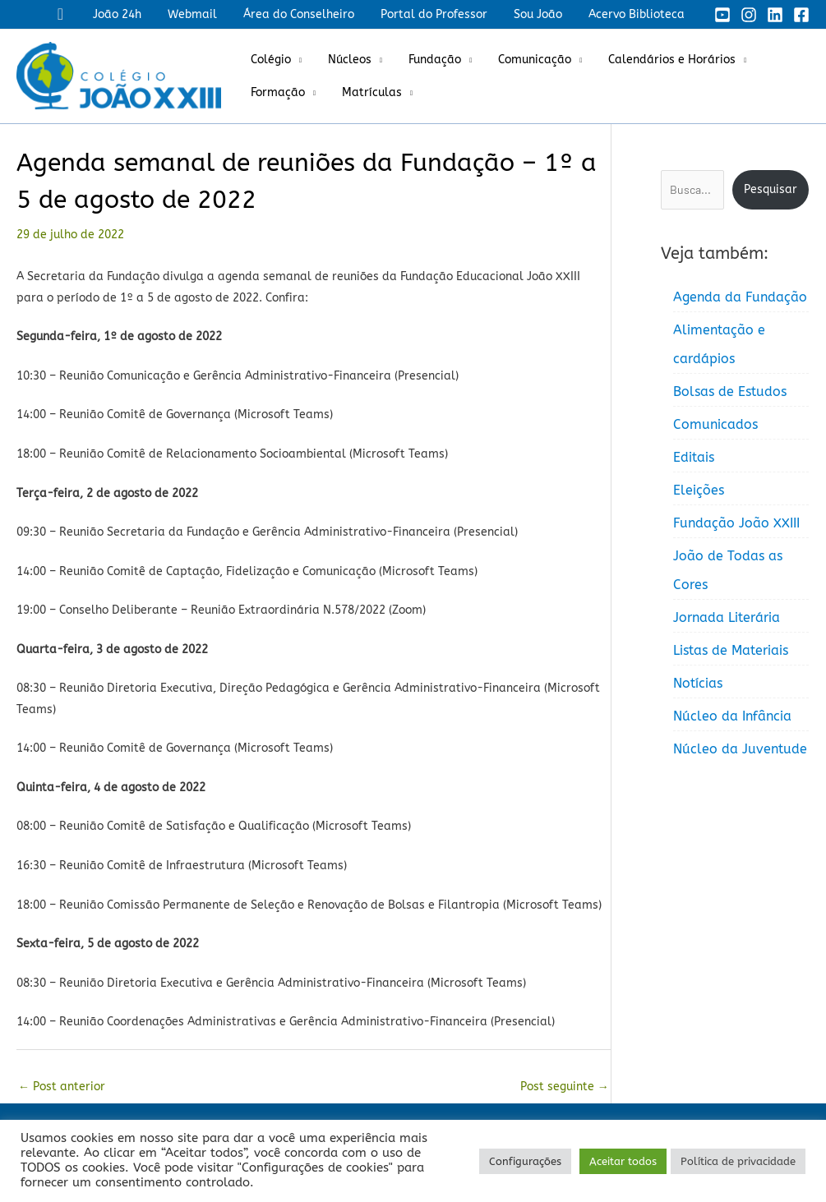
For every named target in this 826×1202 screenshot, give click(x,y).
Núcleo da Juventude (740, 749)
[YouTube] (722, 15)
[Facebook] (801, 15)
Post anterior (61, 1087)
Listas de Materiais (730, 650)
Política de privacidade (738, 1161)
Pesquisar (770, 189)
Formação (276, 92)
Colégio (269, 60)
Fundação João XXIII (736, 523)
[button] (80, 14)
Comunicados (715, 424)
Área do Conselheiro (310, 14)
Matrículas (367, 92)
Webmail (207, 14)
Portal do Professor (442, 14)
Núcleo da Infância (732, 716)
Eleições (698, 490)
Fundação (426, 60)
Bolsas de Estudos (730, 391)
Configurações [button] (525, 1161)
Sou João (543, 14)
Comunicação (523, 60)
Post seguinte (564, 1087)
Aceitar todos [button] (623, 1161)
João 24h (135, 14)
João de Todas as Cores (727, 570)
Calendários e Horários (657, 60)
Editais (693, 457)
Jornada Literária (726, 617)
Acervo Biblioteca (638, 14)
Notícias (697, 683)
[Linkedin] (775, 15)
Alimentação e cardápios (719, 344)
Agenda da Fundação (740, 297)
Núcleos (345, 60)
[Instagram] (749, 15)
